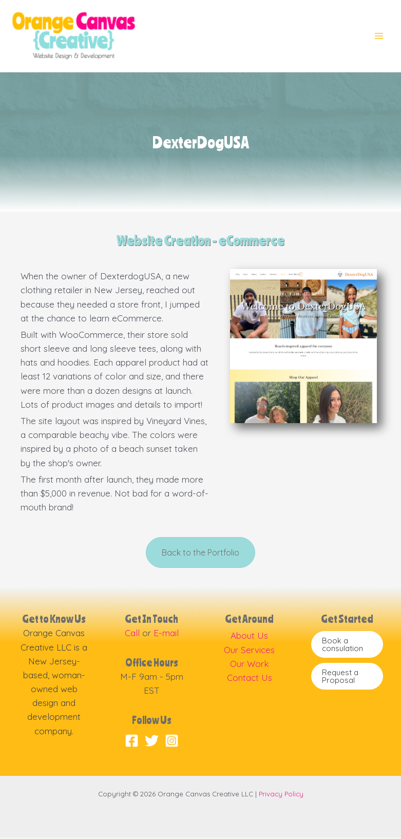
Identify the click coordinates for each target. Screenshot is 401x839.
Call (132, 635)
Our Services (249, 651)
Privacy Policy (281, 795)
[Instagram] (172, 742)
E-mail (166, 635)
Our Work (249, 665)
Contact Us (249, 679)
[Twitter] (152, 742)
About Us (249, 637)
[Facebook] (132, 742)
